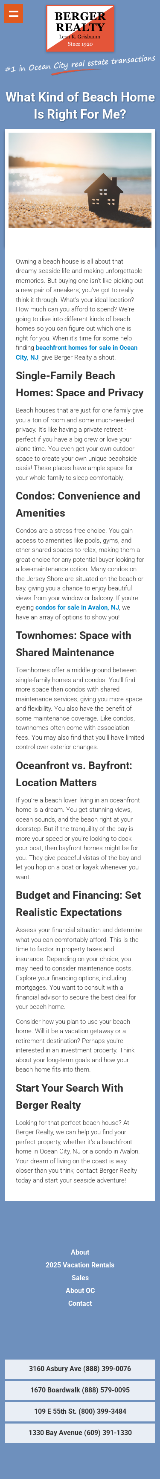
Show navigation (13, 13)
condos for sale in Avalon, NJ (77, 607)
